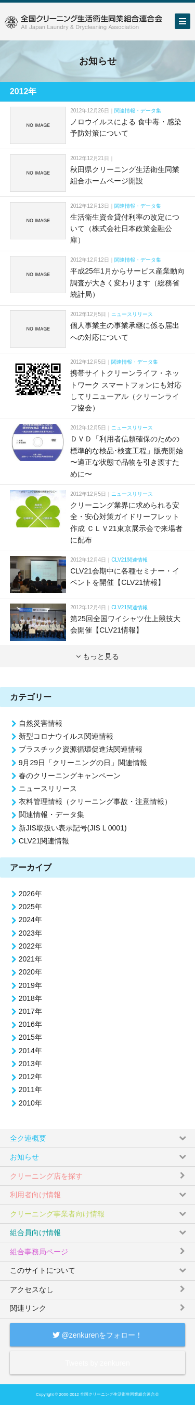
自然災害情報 (40, 723)
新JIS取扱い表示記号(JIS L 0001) (73, 828)
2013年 (30, 1063)
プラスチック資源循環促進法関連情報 (80, 749)
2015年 (30, 1037)
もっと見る (97, 656)
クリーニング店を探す (98, 1173)
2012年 (30, 1076)
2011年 (30, 1089)
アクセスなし (98, 1287)
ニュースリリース (132, 314)
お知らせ (98, 1154)
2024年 (30, 919)
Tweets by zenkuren (97, 1363)
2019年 (30, 985)
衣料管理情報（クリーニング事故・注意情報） (95, 801)
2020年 (30, 972)
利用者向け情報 (98, 1192)
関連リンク (98, 1305)
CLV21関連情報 (129, 560)
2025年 (30, 906)
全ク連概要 (98, 1135)
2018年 (30, 998)
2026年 (30, 894)
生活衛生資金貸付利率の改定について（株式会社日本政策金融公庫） (124, 229)
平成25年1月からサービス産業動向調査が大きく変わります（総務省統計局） (127, 282)
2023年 (30, 933)
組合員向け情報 (98, 1230)
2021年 (30, 959)
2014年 (30, 1050)
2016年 (30, 1024)
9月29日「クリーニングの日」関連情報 (83, 762)
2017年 (30, 1011)
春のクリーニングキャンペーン (70, 775)
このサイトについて (98, 1267)
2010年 (30, 1103)
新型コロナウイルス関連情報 (66, 736)
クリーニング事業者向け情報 (98, 1211)
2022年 (30, 946)
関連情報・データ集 (137, 110)
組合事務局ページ (98, 1248)
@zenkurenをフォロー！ (98, 1335)
